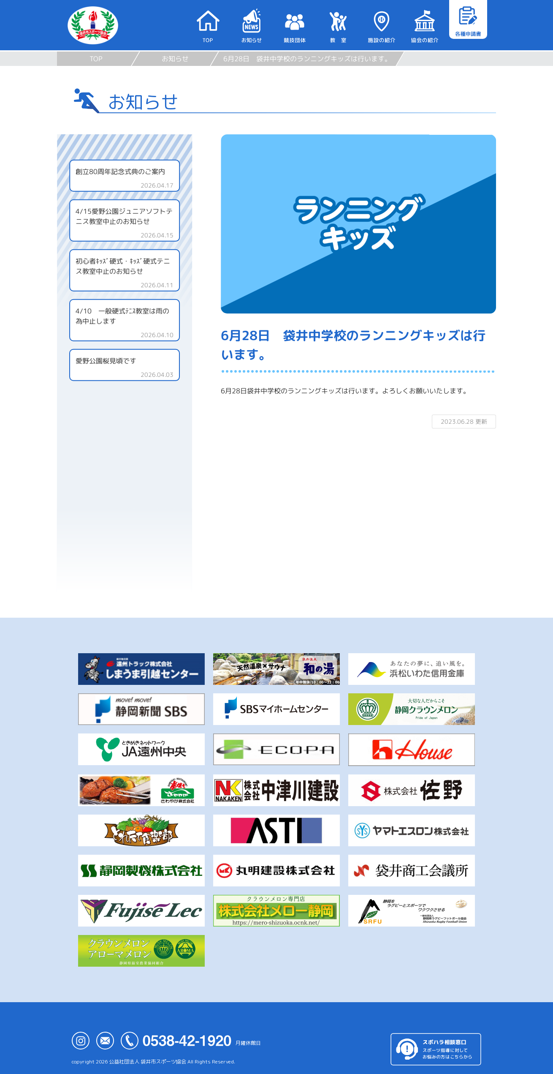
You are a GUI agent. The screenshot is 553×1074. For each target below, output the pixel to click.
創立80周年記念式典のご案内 (120, 171)
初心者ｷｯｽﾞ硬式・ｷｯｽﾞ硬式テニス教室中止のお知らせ (123, 266)
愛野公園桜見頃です (106, 360)
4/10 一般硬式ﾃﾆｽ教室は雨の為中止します (122, 316)
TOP (96, 58)
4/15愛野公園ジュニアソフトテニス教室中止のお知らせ (124, 216)
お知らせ (175, 58)
